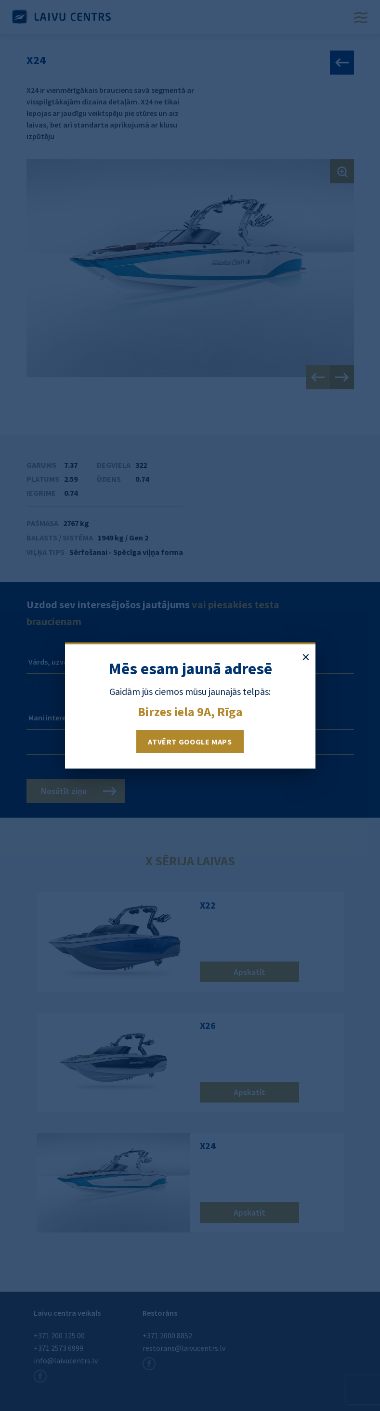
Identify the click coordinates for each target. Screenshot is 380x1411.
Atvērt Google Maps (190, 741)
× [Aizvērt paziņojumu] (306, 657)
